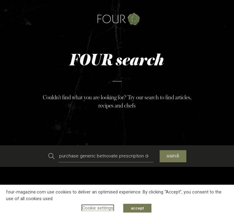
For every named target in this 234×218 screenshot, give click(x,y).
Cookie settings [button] (97, 208)
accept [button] (137, 208)
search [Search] (173, 156)
